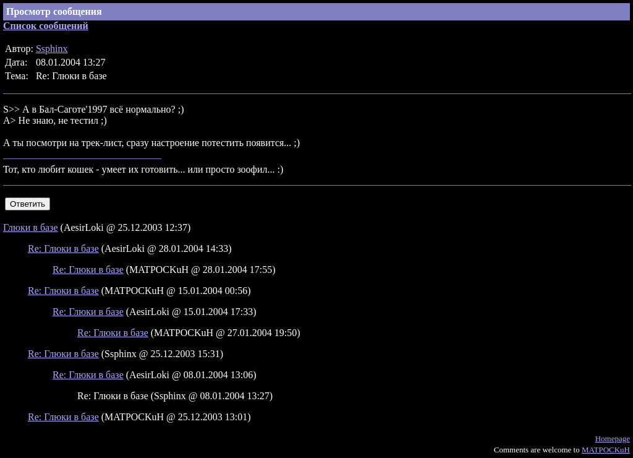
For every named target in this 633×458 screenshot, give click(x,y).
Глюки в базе (30, 227)
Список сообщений (45, 25)
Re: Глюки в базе (63, 248)
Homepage (612, 438)
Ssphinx (52, 48)
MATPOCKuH (606, 449)
